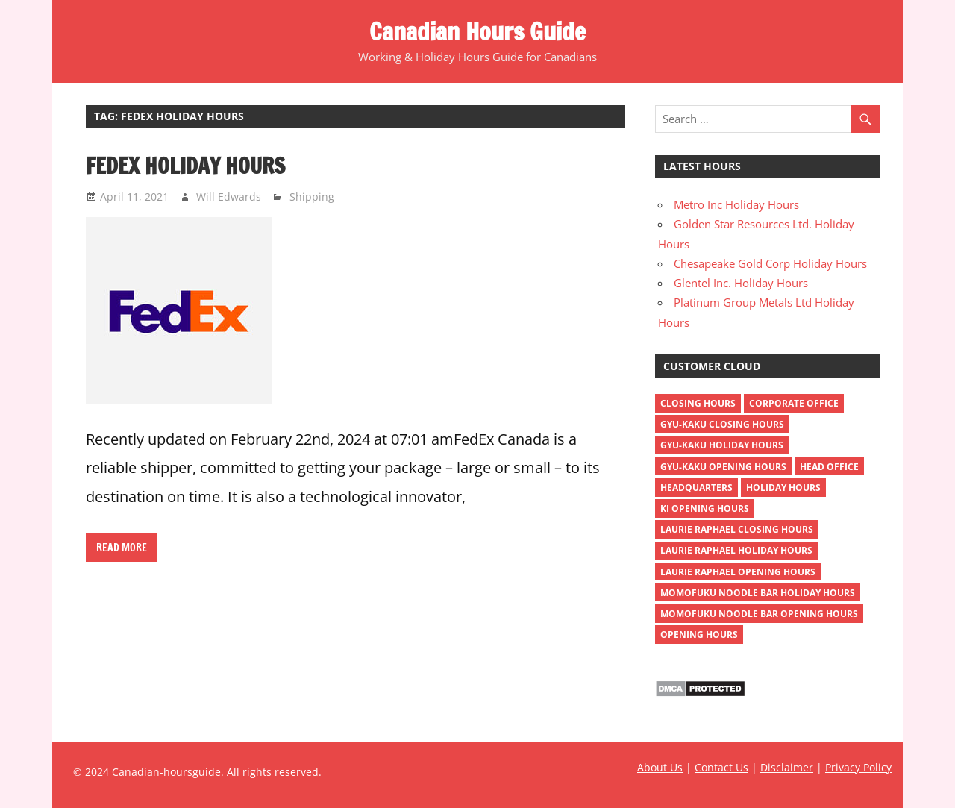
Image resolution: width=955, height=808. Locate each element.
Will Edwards (228, 197)
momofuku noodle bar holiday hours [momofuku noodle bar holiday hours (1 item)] (757, 592)
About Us (660, 767)
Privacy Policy (858, 767)
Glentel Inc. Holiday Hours (741, 282)
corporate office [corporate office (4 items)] (794, 403)
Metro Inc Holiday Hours (736, 204)
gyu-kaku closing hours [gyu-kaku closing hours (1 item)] (722, 424)
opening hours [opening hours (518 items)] (699, 634)
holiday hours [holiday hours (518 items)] (783, 487)
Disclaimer (786, 767)
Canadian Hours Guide (477, 31)
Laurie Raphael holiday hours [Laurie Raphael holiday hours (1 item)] (736, 550)
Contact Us (721, 767)
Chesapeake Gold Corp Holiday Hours (770, 263)
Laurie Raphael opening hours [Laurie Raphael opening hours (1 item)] (737, 572)
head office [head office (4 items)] (829, 466)
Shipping (311, 197)
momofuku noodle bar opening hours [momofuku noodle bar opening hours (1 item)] (759, 613)
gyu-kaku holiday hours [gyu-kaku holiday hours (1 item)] (721, 445)
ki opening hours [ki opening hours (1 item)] (704, 508)
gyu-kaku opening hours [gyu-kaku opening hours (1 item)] (723, 466)
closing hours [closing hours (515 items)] (698, 403)
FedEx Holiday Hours (185, 166)
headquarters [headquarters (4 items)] (696, 487)
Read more (121, 547)
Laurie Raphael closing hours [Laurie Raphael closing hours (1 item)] (736, 529)
